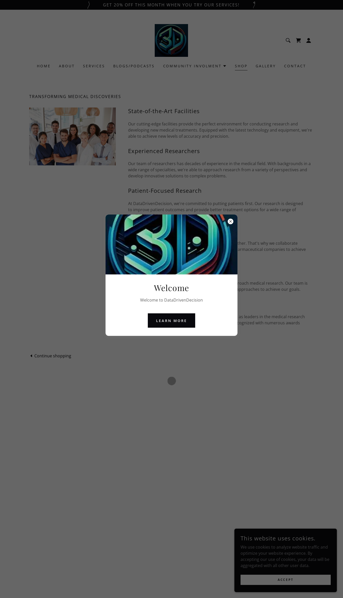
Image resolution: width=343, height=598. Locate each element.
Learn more (171, 320)
